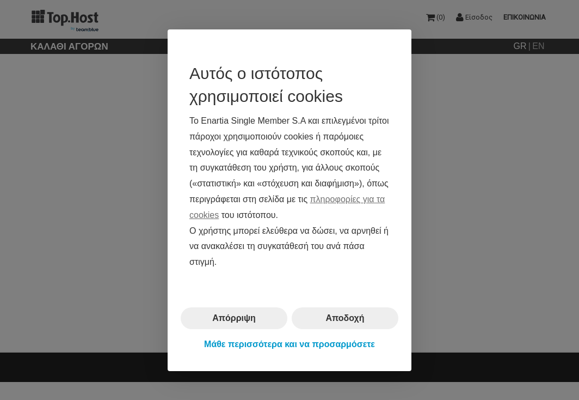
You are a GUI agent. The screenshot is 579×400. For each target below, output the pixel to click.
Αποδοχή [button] (344, 318)
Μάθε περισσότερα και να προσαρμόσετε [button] (289, 344)
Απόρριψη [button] (234, 318)
